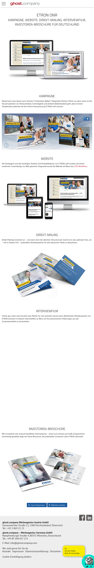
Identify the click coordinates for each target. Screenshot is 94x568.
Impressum (18, 551)
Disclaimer (55, 551)
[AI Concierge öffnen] (74, 551)
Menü (6, 3)
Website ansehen (58, 505)
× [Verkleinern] (92, 552)
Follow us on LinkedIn (89, 518)
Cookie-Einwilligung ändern (16, 556)
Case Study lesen (38, 505)
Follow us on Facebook (82, 518)
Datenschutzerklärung (36, 551)
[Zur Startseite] (25, 4)
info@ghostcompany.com (23, 543)
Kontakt (6, 551)
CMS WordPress (80, 166)
